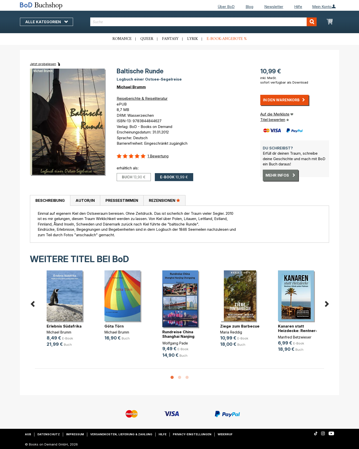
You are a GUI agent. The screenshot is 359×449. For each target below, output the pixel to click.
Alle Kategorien (46, 21)
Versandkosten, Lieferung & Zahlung (121, 434)
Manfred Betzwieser (294, 337)
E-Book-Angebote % (227, 38)
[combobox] (203, 21)
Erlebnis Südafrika (64, 326)
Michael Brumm (131, 87)
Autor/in (85, 200)
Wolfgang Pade (175, 343)
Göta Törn (114, 326)
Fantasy (170, 38)
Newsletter (273, 6)
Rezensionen (164, 200)
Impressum (75, 434)
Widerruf (225, 434)
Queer (146, 38)
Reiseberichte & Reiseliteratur (142, 98)
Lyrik (192, 38)
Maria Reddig (231, 332)
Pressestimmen (121, 200)
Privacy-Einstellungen (192, 434)
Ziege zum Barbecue (240, 326)
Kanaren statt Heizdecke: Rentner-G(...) (297, 330)
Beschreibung (50, 200)
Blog (249, 6)
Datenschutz (48, 434)
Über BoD (226, 6)
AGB (28, 434)
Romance (122, 38)
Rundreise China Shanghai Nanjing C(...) (178, 336)
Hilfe (298, 6)
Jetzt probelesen (43, 64)
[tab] (50, 200)
